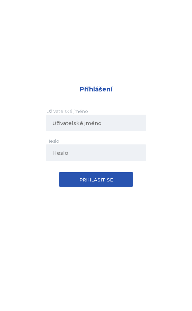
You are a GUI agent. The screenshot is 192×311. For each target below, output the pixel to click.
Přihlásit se (96, 180)
